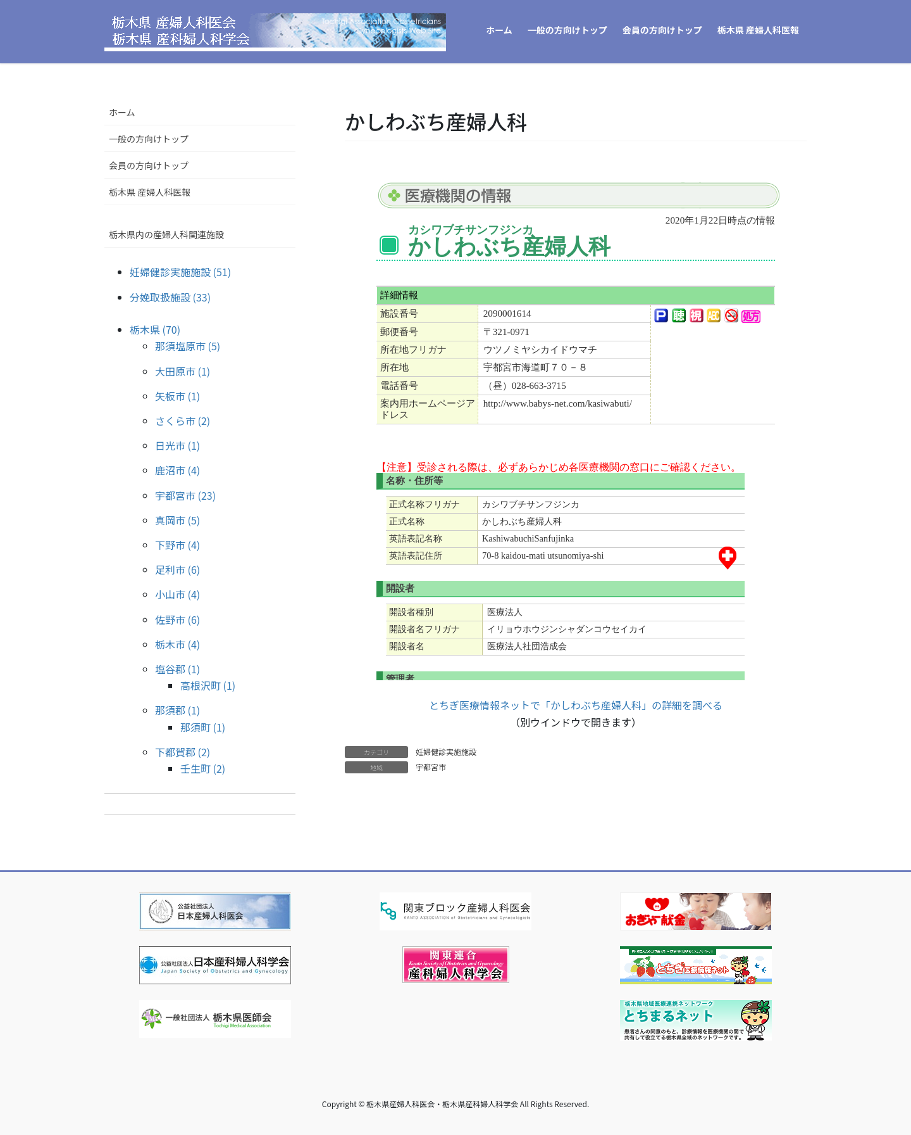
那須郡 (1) (177, 710)
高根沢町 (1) (207, 685)
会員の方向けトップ (149, 165)
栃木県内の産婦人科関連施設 (166, 234)
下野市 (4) (177, 544)
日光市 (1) (177, 445)
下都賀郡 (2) (182, 751)
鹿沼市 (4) (177, 470)
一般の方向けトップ (149, 138)
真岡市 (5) (177, 520)
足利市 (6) (177, 569)
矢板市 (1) (177, 395)
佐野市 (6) (177, 619)
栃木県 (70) (155, 329)
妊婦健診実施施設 (446, 751)
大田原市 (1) (182, 371)
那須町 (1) (202, 727)
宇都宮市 (431, 766)
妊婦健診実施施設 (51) (180, 271)
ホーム (122, 112)
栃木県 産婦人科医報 (149, 192)
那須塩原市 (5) (187, 345)
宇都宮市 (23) (185, 495)
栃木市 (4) (177, 644)
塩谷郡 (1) (177, 668)
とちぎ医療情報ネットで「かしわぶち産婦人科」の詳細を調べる (575, 705)
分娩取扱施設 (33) (170, 297)
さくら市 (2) (182, 420)
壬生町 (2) (202, 768)
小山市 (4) (177, 594)
